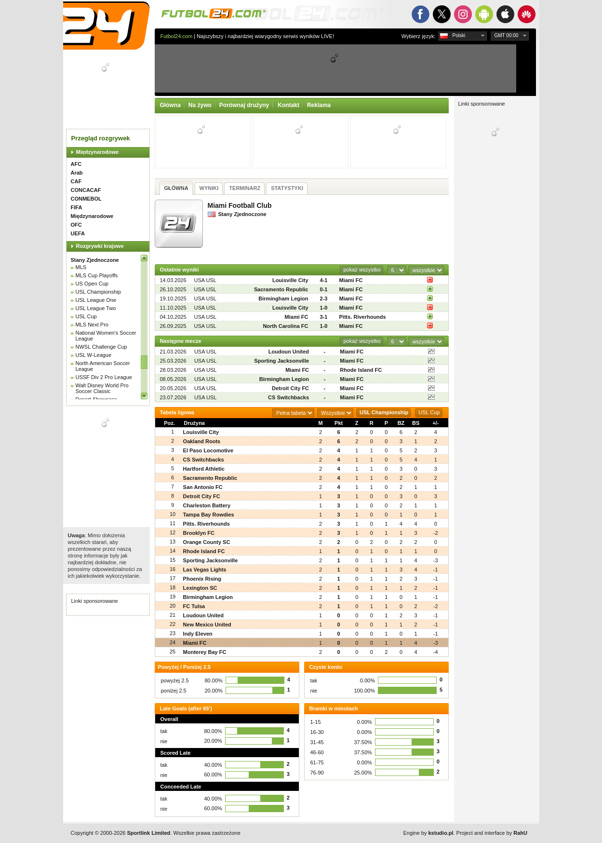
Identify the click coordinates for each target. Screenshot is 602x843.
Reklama (319, 105)
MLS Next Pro (92, 324)
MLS (81, 267)
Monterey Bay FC (205, 652)
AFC (76, 164)
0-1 (324, 289)
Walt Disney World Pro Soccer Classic (102, 388)
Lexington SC (200, 588)
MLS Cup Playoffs (97, 275)
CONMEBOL (86, 199)
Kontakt (288, 105)
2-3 (324, 298)
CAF (76, 181)
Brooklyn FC (198, 533)
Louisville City (290, 280)
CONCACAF (86, 190)
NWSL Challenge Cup (101, 347)
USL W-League (94, 355)
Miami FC (351, 280)
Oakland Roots (202, 441)
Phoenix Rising (202, 579)
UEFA (78, 233)
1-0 (324, 308)
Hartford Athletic (204, 469)
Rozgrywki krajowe (100, 246)
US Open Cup (92, 283)
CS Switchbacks (288, 397)
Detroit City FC (290, 388)
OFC (76, 225)
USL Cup (86, 316)
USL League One (96, 300)
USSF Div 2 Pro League (104, 377)
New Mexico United (207, 624)
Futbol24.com (177, 36)
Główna (170, 105)
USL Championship (98, 292)
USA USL (205, 280)
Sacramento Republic (281, 289)
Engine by (428, 833)
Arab (77, 173)
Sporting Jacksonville (281, 361)
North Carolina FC (285, 326)
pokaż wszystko (361, 269)
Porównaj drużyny (244, 105)
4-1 (324, 280)
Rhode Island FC (361, 370)
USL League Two (96, 308)
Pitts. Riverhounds (362, 317)
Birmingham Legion (283, 298)
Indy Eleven (198, 634)
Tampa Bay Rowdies (208, 514)
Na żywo (200, 105)
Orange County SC (206, 542)
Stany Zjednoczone (95, 260)
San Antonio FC (203, 487)
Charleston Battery (206, 505)
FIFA (76, 207)
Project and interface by (491, 833)
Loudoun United (288, 351)
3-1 (324, 317)
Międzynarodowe (97, 152)
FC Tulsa (194, 606)
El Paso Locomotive (208, 450)
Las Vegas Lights (205, 569)
